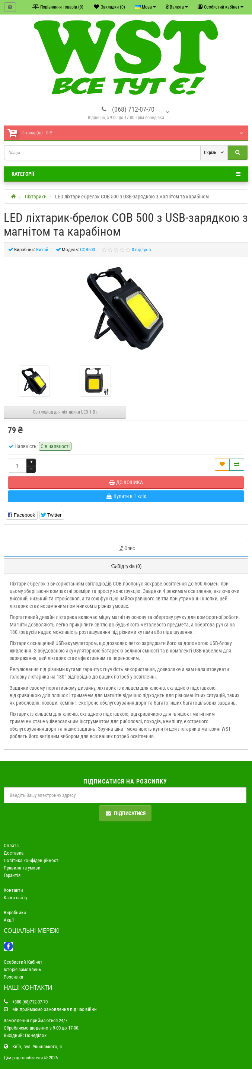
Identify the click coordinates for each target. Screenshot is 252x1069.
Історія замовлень (22, 969)
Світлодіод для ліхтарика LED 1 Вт (65, 412)
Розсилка (13, 977)
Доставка (13, 853)
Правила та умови (22, 868)
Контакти (13, 890)
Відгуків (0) (126, 566)
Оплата (11, 845)
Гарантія (12, 875)
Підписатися (125, 813)
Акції (9, 920)
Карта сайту (15, 897)
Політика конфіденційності (32, 860)
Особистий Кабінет (23, 962)
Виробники (15, 912)
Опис (126, 548)
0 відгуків (141, 249)
